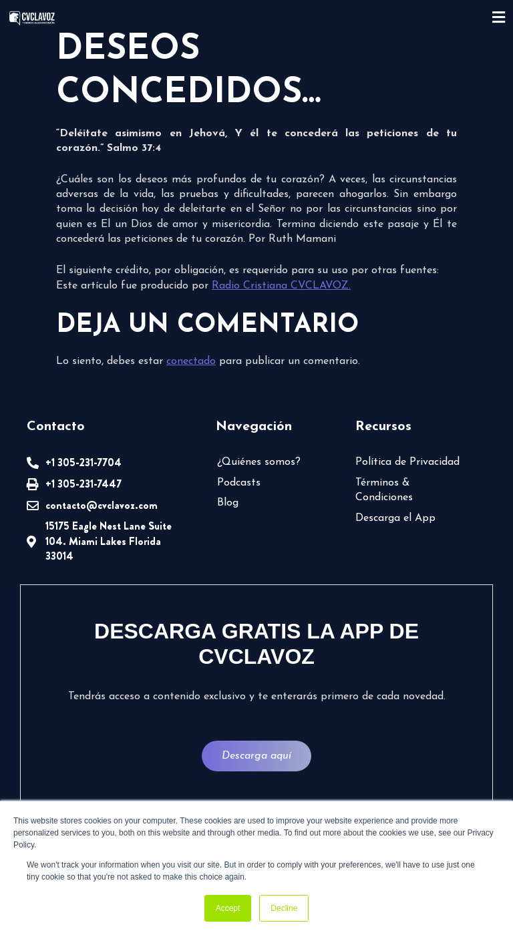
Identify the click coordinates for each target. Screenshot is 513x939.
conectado (191, 361)
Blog (227, 503)
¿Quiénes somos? (259, 462)
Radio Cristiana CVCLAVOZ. (281, 285)
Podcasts (239, 483)
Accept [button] (228, 908)
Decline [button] (284, 908)
